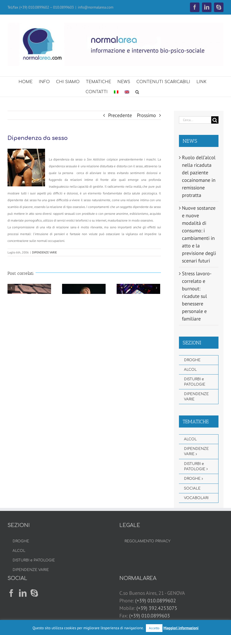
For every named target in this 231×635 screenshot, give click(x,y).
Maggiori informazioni (180, 627)
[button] (137, 92)
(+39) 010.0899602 (155, 600)
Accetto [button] (154, 628)
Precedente (120, 115)
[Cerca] (214, 120)
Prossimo (146, 115)
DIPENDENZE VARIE (44, 252)
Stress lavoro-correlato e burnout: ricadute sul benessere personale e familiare (196, 296)
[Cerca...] (195, 120)
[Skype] (34, 593)
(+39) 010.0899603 (149, 615)
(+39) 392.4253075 (156, 608)
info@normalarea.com (95, 7)
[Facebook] (11, 593)
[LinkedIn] (23, 593)
